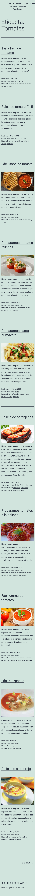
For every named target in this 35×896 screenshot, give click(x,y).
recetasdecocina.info (22, 3)
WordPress (20, 888)
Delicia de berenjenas (17, 417)
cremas (28, 658)
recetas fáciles (18, 141)
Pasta (17, 391)
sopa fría (12, 839)
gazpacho (16, 746)
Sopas (17, 217)
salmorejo (4, 839)
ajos (14, 837)
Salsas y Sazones (20, 138)
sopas (29, 220)
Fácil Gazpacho (12, 681)
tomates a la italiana (19, 575)
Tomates (9, 86)
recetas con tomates (20, 220)
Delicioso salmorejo (16, 769)
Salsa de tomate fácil (17, 107)
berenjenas (16, 488)
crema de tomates (19, 658)
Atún (14, 308)
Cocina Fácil (19, 305)
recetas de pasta (6, 397)
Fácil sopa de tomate (17, 164)
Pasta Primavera (18, 394)
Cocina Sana (28, 485)
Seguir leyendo (19, 475)
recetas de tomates (19, 84)
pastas (27, 394)
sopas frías (11, 748)
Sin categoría (19, 81)
